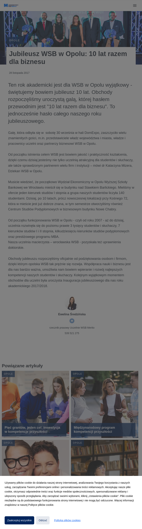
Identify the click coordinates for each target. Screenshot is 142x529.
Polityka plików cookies (67, 520)
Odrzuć (43, 520)
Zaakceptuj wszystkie (19, 520)
